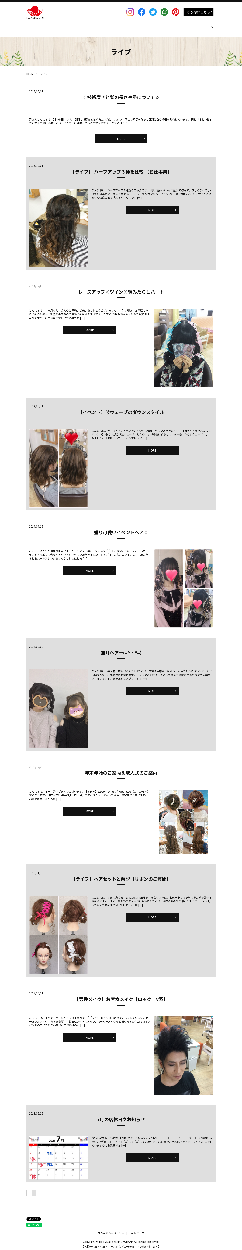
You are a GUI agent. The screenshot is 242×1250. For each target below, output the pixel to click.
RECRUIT (161, 28)
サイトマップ (136, 1232)
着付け (106, 28)
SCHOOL (141, 28)
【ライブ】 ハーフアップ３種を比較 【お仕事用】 (121, 170)
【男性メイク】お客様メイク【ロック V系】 (121, 997)
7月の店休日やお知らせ (121, 1117)
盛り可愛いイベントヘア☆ (121, 530)
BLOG (178, 28)
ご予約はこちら (198, 11)
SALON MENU (55, 28)
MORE (121, 136)
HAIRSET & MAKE (82, 28)
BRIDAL (123, 28)
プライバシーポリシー (111, 1232)
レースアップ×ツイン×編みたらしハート (121, 290)
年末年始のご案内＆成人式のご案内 (121, 771)
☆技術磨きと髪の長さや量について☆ (121, 93)
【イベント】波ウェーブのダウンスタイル (121, 410)
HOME (34, 28)
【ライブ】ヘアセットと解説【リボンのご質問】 (121, 877)
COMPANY (197, 28)
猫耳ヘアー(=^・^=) (121, 650)
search (214, 28)
